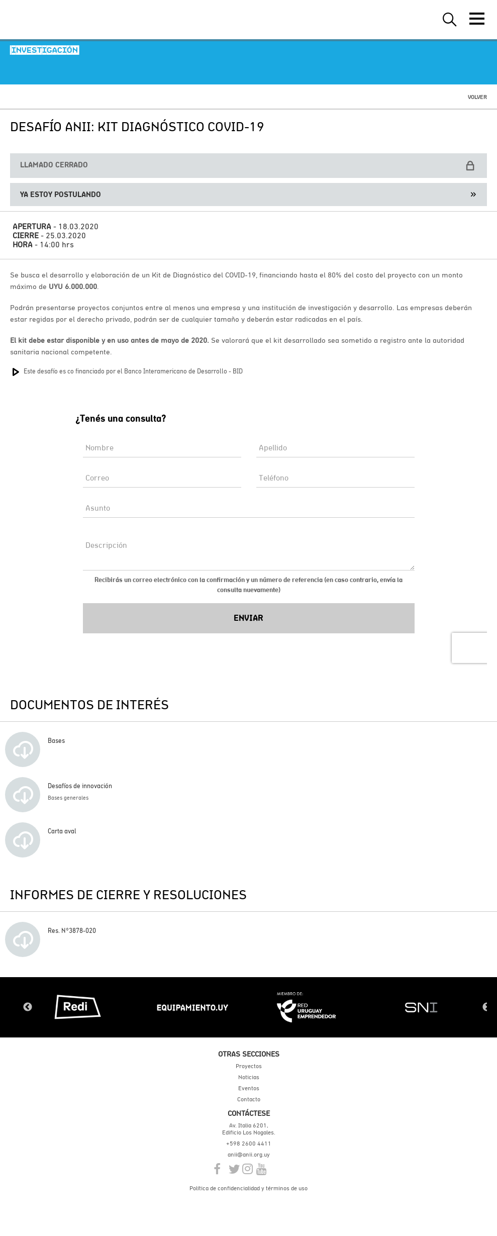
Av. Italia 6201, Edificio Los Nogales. (248, 1129)
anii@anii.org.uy (249, 1154)
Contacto (248, 1099)
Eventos (248, 1088)
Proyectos (249, 1066)
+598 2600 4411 (248, 1143)
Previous (28, 1007)
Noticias (248, 1077)
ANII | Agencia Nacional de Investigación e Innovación (55, 20)
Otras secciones (248, 1054)
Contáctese (249, 1113)
